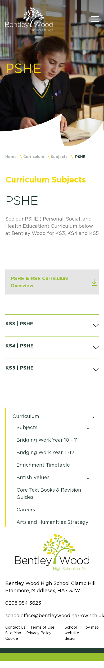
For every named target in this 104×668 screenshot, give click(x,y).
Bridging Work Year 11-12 (45, 452)
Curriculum (33, 157)
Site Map (13, 633)
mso (95, 627)
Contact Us (15, 627)
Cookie (11, 638)
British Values (32, 477)
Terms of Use (42, 627)
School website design (72, 633)
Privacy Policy (38, 633)
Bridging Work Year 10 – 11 (47, 440)
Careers (25, 509)
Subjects (59, 157)
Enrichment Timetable (43, 465)
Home (11, 157)
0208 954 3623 (23, 603)
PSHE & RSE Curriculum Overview (40, 282)
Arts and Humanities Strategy (52, 522)
